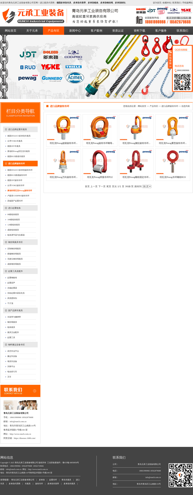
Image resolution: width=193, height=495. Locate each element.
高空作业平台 (13, 351)
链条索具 (11, 327)
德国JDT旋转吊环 (14, 180)
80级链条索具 (13, 214)
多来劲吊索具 (69, 483)
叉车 (9, 377)
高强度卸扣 (12, 298)
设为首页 (157, 2)
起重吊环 (53, 480)
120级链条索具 (13, 225)
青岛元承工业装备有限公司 (26, 462)
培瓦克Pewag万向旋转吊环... (64, 177)
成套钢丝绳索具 (14, 264)
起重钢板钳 (12, 278)
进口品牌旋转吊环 (16, 163)
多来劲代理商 (14, 483)
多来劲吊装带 (53, 483)
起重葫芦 (11, 283)
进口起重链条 (14, 208)
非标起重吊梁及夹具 (16, 293)
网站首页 (142, 106)
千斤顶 (10, 303)
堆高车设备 (12, 361)
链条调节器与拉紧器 (16, 235)
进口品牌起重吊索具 (17, 129)
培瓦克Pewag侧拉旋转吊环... (136, 143)
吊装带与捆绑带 (14, 317)
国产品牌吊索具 (15, 310)
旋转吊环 (39, 483)
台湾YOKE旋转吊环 (15, 185)
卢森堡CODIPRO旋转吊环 (18, 196)
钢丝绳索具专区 (15, 242)
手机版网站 (187, 2)
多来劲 (42, 480)
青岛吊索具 (66, 480)
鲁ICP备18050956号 (71, 462)
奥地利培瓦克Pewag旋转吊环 (19, 190)
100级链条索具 (13, 219)
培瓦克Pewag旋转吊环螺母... (100, 143)
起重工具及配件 (15, 271)
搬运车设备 (12, 356)
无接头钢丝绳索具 (15, 259)
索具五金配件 (13, 332)
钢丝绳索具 (12, 322)
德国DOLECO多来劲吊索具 (19, 136)
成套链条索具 (13, 230)
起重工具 (11, 337)
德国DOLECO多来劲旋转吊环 (20, 170)
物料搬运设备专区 (16, 344)
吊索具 (28, 483)
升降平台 (11, 366)
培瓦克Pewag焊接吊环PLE (100, 177)
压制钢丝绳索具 (14, 249)
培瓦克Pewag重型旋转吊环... (173, 143)
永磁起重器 (12, 288)
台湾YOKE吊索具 (14, 141)
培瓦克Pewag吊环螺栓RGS (173, 177)
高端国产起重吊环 (15, 201)
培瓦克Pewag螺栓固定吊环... (136, 177)
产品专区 (154, 106)
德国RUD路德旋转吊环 (17, 175)
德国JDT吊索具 (13, 146)
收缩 (170, 59)
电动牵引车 (12, 372)
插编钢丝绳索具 (14, 254)
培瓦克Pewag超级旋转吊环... (64, 143)
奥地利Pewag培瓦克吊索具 (18, 151)
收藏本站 (167, 2)
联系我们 (176, 2)
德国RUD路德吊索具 (16, 156)
